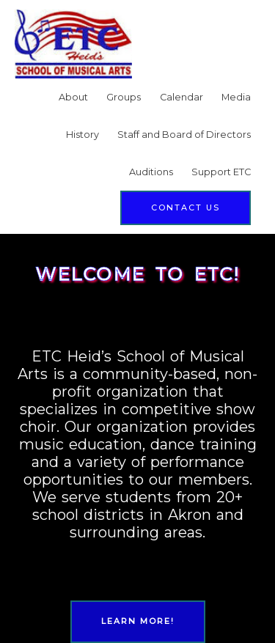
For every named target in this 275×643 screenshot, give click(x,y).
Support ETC (221, 171)
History (82, 134)
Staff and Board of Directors (184, 134)
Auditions (151, 171)
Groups (123, 97)
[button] (185, 208)
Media (236, 97)
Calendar (181, 97)
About (73, 97)
